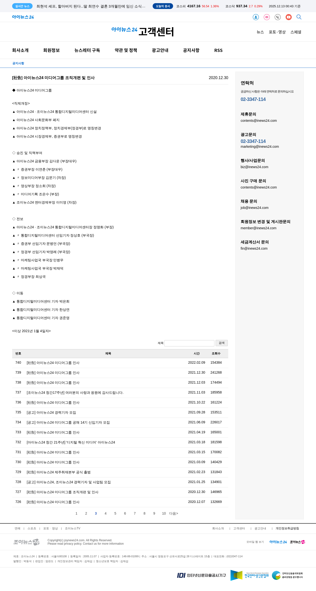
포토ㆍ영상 (50, 528)
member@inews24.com (258, 228)
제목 (186, 343)
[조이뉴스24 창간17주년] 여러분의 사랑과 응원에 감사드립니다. (75, 392)
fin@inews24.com (254, 248)
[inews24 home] (278, 541)
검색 (222, 343)
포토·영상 (277, 32)
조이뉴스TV (72, 528)
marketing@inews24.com (260, 146)
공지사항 (191, 50)
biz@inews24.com (254, 167)
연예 (17, 528)
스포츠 (31, 528)
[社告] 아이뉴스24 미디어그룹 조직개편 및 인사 (62, 492)
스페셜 (295, 32)
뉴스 (260, 32)
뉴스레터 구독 (87, 50)
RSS (218, 50)
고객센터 (239, 528)
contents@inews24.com (259, 120)
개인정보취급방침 (287, 528)
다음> (173, 513)
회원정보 (51, 50)
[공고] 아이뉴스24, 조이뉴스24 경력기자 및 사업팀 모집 (69, 482)
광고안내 (160, 50)
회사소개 (20, 50)
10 (164, 513)
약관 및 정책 (126, 50)
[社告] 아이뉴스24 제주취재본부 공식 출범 (59, 472)
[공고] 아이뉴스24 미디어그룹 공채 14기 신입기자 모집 (68, 422)
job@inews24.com (255, 207)
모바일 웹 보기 (255, 541)
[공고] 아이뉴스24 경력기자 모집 (51, 412)
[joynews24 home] (297, 541)
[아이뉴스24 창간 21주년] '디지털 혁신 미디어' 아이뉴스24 (71, 442)
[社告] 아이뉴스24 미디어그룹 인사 (53, 363)
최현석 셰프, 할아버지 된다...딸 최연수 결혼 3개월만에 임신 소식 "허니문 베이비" (102, 6)
